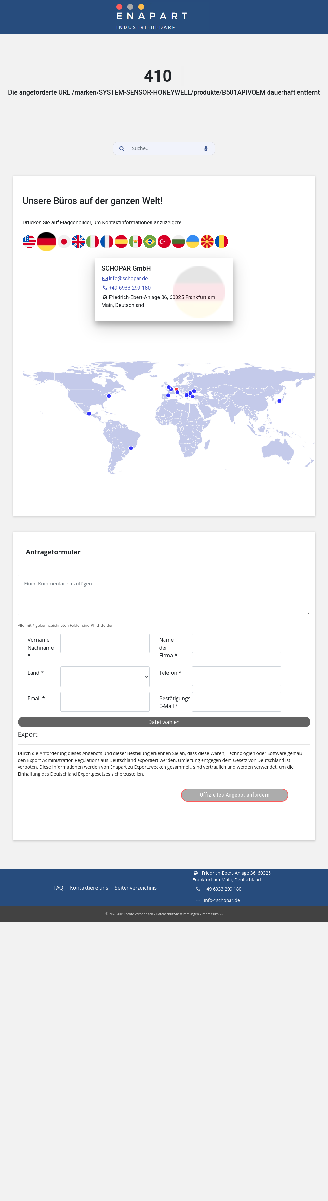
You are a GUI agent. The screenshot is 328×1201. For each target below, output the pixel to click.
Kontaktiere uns (89, 887)
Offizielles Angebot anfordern (235, 795)
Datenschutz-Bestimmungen (177, 914)
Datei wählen (164, 722)
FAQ (58, 887)
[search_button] (121, 148)
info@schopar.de (124, 278)
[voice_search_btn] (206, 148)
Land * (36, 672)
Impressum (210, 914)
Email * (36, 698)
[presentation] (77, 795)
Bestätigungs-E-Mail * (173, 702)
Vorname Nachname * (41, 647)
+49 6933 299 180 (126, 288)
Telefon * (170, 672)
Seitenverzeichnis (136, 887)
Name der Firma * (168, 647)
